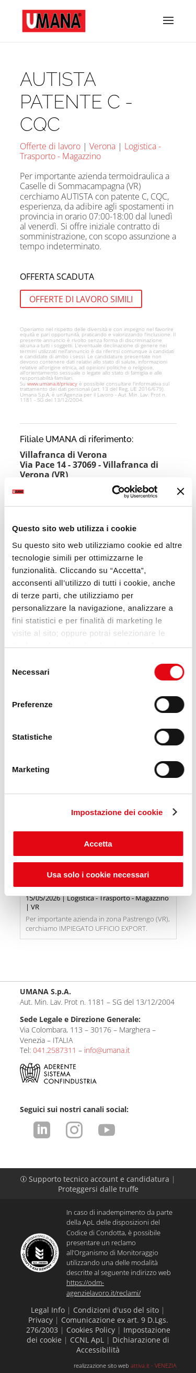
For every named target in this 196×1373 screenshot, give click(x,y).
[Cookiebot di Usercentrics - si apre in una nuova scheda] (116, 492)
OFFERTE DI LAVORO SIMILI (81, 298)
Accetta (98, 843)
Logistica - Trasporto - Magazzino (90, 151)
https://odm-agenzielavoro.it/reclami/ (103, 1287)
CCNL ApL (87, 1340)
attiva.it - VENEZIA (154, 1365)
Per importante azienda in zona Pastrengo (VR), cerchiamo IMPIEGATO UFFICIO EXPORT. (98, 907)
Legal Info (48, 1310)
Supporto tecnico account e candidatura (95, 1179)
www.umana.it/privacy (52, 383)
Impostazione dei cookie (117, 812)
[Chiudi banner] (180, 491)
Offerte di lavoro (50, 146)
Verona (102, 146)
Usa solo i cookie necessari (98, 874)
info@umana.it (107, 1050)
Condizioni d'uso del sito (116, 1310)
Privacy (40, 1320)
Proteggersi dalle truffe (98, 1189)
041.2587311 (54, 1050)
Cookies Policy (90, 1330)
